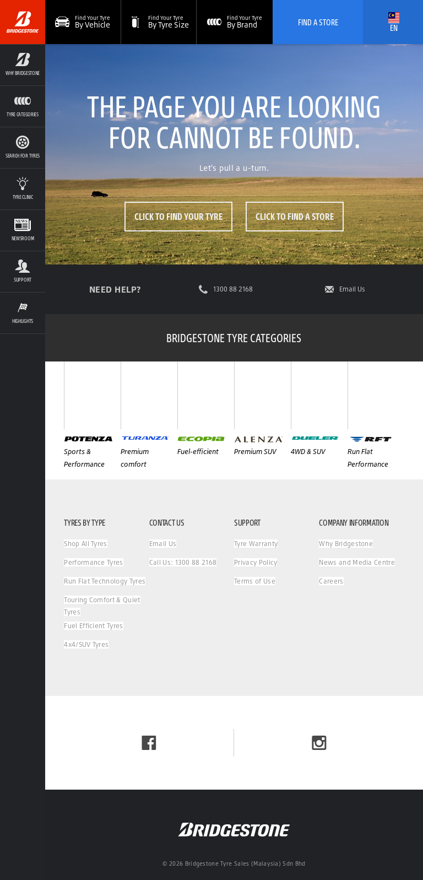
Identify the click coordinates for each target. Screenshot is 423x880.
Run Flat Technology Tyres (104, 581)
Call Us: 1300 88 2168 (183, 562)
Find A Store (318, 22)
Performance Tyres (93, 562)
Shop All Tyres (85, 543)
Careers (331, 581)
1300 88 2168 (233, 289)
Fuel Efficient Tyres (93, 626)
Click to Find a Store (295, 216)
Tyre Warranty (256, 543)
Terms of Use (254, 581)
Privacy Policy (255, 562)
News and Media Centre (357, 562)
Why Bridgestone (346, 543)
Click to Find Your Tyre (178, 216)
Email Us (352, 289)
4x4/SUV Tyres (86, 644)
